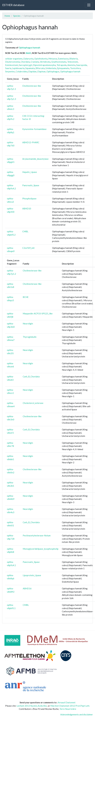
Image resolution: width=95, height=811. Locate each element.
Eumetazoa (63, 58)
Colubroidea (21, 71)
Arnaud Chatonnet (66, 702)
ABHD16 (27, 588)
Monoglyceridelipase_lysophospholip (40, 548)
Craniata (35, 61)
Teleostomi (72, 61)
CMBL (25, 231)
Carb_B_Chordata (31, 376)
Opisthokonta (41, 58)
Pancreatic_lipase (30, 185)
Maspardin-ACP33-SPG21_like (38, 313)
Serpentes (10, 71)
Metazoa (52, 58)
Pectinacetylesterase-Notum (37, 535)
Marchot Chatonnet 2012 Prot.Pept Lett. (70, 705)
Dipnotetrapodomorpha (44, 65)
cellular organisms (14, 58)
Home (7, 15)
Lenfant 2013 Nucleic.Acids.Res (32, 705)
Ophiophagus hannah (29, 47)
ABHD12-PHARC (30, 142)
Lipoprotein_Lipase (32, 575)
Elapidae (32, 71)
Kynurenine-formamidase (34, 129)
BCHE (26, 297)
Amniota (71, 65)
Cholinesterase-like (31, 85)
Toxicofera (75, 68)
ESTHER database (13, 5)
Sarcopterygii (25, 65)
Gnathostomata (58, 61)
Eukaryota (28, 58)
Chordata (25, 61)
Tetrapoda (61, 65)
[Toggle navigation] (89, 5)
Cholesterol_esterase (33, 403)
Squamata (30, 68)
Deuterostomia (12, 61)
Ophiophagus (52, 71)
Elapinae (41, 71)
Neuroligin (28, 323)
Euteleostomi (11, 65)
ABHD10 (26, 208)
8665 (28, 53)
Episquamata (63, 68)
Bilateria (73, 58)
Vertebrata (45, 61)
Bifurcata (40, 68)
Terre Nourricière (67, 709)
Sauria (8, 68)
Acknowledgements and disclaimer (76, 714)
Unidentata (50, 68)
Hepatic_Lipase (29, 172)
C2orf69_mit (28, 248)
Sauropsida (81, 65)
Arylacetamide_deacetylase (35, 159)
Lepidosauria (18, 68)
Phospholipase (29, 198)
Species (16, 15)
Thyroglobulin (29, 337)
